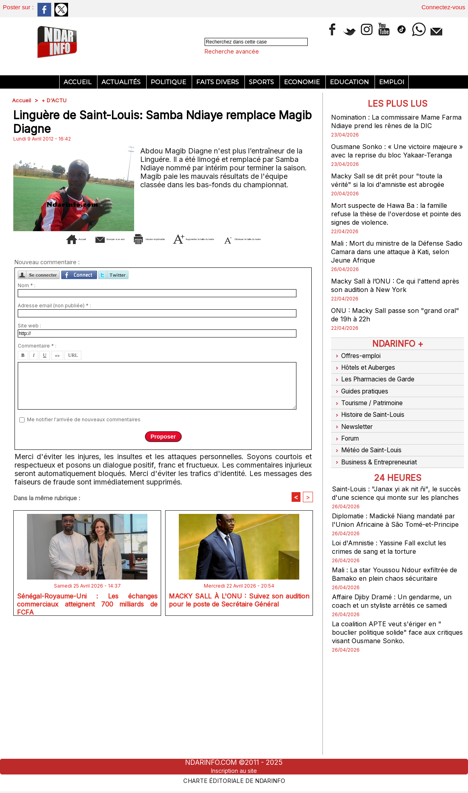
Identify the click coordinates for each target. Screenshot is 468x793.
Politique (169, 82)
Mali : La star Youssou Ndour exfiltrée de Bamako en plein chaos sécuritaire (394, 582)
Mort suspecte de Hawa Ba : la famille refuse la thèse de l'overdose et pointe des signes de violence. (395, 222)
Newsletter (354, 424)
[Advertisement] (163, 166)
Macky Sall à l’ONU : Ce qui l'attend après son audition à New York (391, 293)
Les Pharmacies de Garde (377, 383)
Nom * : (26, 417)
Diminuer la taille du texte (175, 370)
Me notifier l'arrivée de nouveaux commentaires (84, 551)
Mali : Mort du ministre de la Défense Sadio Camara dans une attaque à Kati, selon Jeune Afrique (395, 260)
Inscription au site (234, 770)
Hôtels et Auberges (367, 373)
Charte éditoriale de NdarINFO (234, 779)
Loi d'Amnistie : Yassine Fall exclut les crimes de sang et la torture (395, 555)
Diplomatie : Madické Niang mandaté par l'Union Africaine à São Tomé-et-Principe (394, 523)
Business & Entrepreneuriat (379, 454)
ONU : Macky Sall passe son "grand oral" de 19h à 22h (391, 323)
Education (350, 82)
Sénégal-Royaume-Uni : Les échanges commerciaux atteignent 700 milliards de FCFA (87, 736)
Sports (262, 82)
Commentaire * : (37, 478)
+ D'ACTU (55, 100)
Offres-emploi (358, 363)
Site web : (29, 458)
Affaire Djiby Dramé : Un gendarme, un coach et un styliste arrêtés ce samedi (396, 608)
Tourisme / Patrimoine (371, 404)
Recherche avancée (232, 51)
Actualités (121, 82)
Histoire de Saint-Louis (372, 414)
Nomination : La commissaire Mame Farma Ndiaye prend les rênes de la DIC (397, 121)
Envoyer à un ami (97, 358)
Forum (346, 434)
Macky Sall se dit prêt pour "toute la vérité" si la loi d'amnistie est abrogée (393, 188)
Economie (302, 82)
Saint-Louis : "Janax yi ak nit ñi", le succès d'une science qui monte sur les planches (397, 488)
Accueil (78, 82)
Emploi (391, 82)
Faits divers (218, 82)
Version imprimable (179, 358)
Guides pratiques (363, 393)
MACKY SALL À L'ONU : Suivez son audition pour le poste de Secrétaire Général (239, 736)
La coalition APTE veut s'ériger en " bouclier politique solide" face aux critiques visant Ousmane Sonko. (391, 640)
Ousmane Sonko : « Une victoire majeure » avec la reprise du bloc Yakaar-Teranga (386, 155)
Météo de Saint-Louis (370, 444)
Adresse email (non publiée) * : (54, 438)
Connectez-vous (443, 7)
